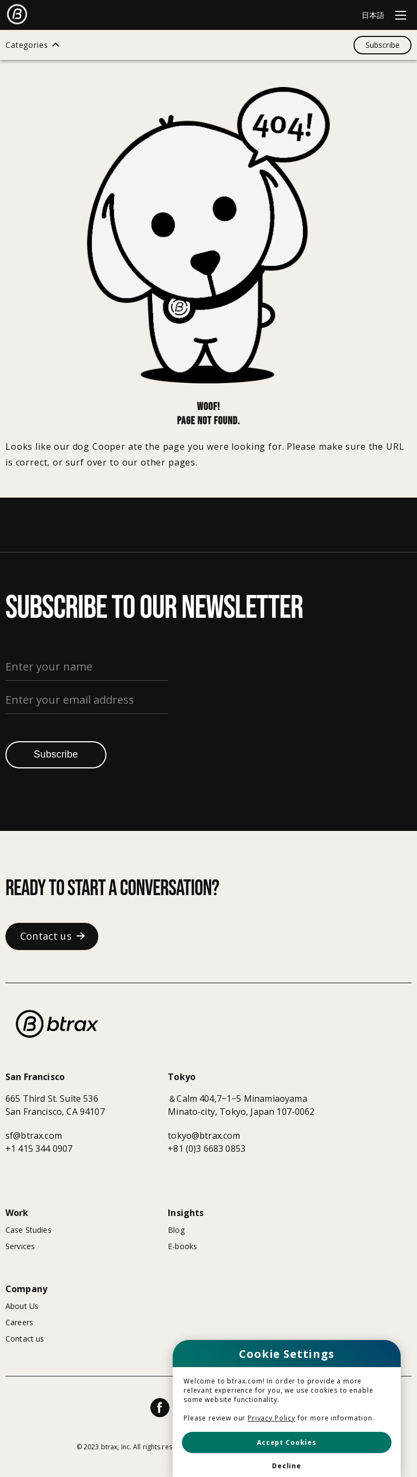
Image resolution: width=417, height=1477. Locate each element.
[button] (286, 1442)
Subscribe (56, 754)
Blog (176, 1230)
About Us (22, 1306)
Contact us (24, 1338)
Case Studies (28, 1230)
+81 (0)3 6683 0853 (206, 1149)
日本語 (373, 15)
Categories (26, 45)
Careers (19, 1322)
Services (20, 1246)
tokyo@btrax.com (204, 1135)
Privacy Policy (271, 1418)
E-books (182, 1246)
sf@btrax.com (33, 1135)
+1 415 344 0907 (38, 1149)
